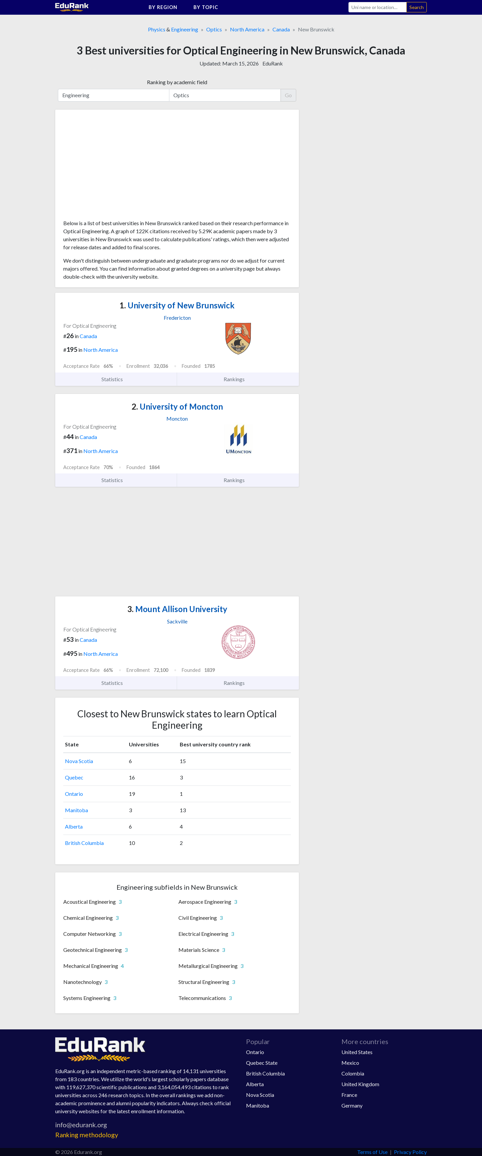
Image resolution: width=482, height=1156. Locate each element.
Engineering (184, 29)
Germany (352, 1105)
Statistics (116, 379)
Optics (214, 29)
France (349, 1095)
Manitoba (76, 810)
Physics (156, 29)
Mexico (350, 1062)
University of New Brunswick (177, 305)
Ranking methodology (86, 1135)
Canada (281, 29)
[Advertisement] (113, 167)
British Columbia (84, 843)
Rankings (238, 379)
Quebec (74, 777)
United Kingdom (360, 1084)
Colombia (352, 1073)
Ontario (74, 793)
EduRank (272, 63)
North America (247, 29)
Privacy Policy (410, 1152)
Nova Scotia (79, 761)
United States (357, 1052)
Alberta (74, 826)
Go (288, 95)
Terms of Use (372, 1152)
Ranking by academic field (177, 82)
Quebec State (261, 1062)
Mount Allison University (177, 609)
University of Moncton (177, 406)
